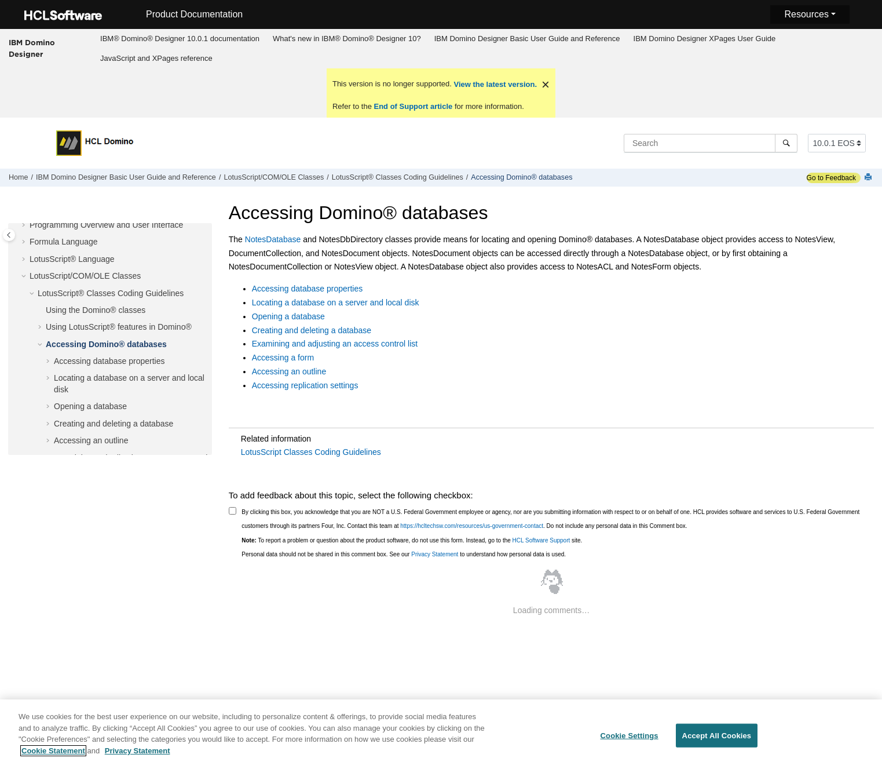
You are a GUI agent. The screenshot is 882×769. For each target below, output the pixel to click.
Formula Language (64, 241)
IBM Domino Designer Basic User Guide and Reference (527, 38)
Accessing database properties (109, 361)
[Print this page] (869, 177)
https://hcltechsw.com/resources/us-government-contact (471, 526)
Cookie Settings (629, 741)
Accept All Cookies (717, 741)
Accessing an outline (91, 440)
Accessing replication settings (305, 385)
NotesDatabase (273, 239)
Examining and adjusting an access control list (335, 343)
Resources (806, 14)
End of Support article (413, 106)
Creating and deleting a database (113, 423)
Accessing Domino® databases (521, 177)
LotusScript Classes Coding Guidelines (311, 452)
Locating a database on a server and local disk (335, 302)
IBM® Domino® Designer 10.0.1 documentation (179, 38)
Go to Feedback (831, 178)
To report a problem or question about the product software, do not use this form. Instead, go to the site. (411, 540)
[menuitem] (180, 39)
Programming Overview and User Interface (106, 224)
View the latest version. (494, 84)
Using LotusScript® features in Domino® (119, 326)
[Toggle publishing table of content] (9, 235)
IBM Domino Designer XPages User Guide (705, 38)
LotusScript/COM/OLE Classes (274, 177)
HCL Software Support (541, 540)
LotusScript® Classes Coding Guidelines (397, 177)
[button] (25, 225)
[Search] (786, 143)
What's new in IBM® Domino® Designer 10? (347, 38)
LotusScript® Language (72, 259)
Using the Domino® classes (95, 310)
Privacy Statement (434, 554)
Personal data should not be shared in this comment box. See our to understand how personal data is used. (403, 554)
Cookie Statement (53, 756)
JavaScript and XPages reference (156, 58)
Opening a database (90, 406)
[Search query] (710, 143)
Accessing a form (283, 357)
